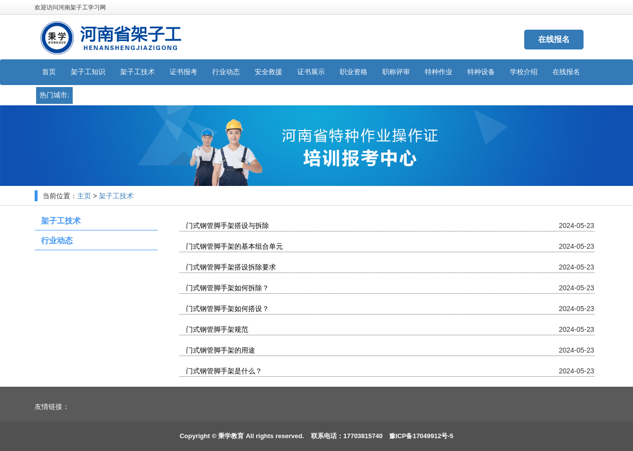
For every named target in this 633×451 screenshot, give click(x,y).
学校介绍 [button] (524, 72)
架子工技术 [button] (137, 72)
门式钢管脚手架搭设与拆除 (227, 225)
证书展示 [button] (311, 72)
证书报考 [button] (183, 72)
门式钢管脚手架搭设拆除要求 (230, 267)
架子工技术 (116, 196)
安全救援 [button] (268, 72)
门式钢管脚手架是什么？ (223, 371)
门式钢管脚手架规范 (216, 329)
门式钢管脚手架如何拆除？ (227, 288)
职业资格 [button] (353, 72)
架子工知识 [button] (88, 72)
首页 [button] (49, 72)
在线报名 (554, 39)
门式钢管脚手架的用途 (220, 350)
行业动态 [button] (226, 72)
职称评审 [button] (396, 72)
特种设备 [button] (481, 72)
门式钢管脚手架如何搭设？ (227, 309)
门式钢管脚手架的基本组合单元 (233, 246)
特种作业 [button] (438, 72)
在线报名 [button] (566, 72)
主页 (84, 196)
